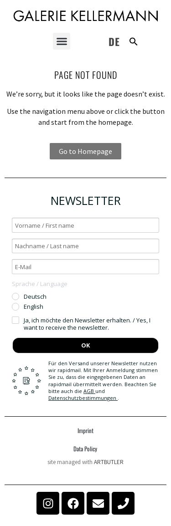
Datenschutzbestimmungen (83, 397)
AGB (89, 391)
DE (114, 41)
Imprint (85, 430)
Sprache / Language (39, 283)
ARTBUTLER (109, 462)
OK (85, 345)
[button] (61, 41)
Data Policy (85, 448)
